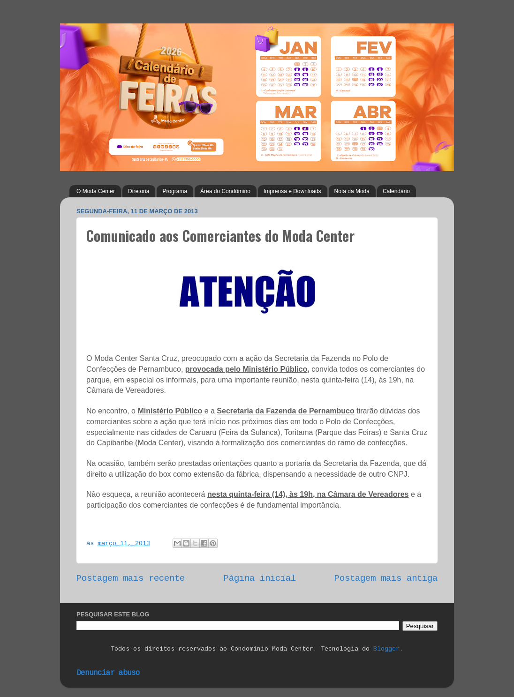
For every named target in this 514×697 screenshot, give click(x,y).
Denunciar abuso (108, 673)
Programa (174, 191)
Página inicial (260, 578)
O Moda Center (95, 191)
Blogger (386, 648)
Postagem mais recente (130, 578)
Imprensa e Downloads (292, 191)
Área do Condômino (225, 191)
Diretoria (138, 191)
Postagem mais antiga (386, 578)
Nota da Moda (352, 191)
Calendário (396, 191)
